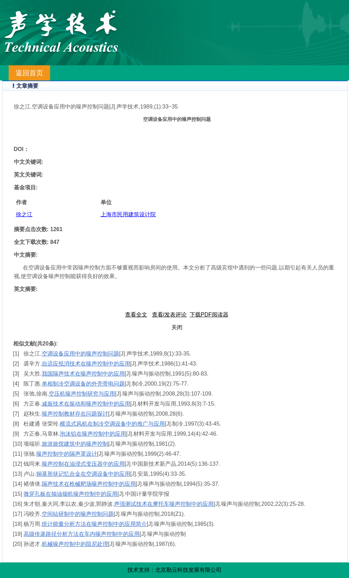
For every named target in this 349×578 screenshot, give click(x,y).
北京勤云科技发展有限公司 (188, 570)
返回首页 (29, 73)
